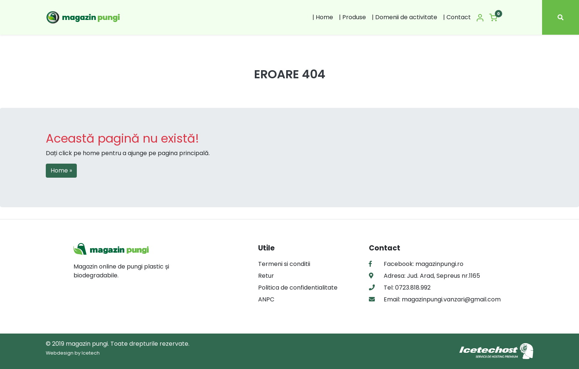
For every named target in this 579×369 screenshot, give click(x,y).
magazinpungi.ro (439, 264)
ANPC (266, 299)
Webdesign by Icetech (73, 353)
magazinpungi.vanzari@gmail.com (450, 299)
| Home (322, 17)
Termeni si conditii (284, 264)
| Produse (352, 17)
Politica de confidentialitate (298, 287)
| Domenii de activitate (404, 17)
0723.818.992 (412, 287)
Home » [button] (61, 170)
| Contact (457, 17)
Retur (266, 275)
